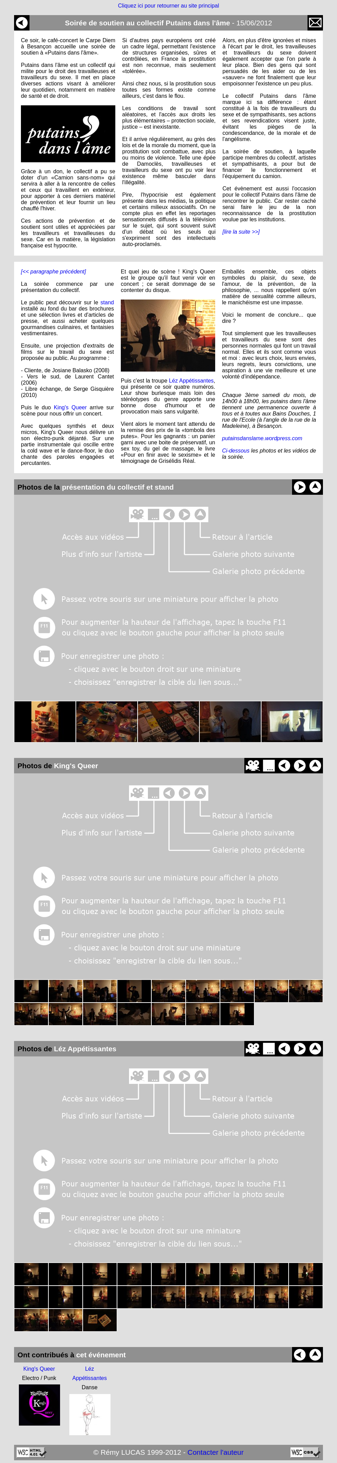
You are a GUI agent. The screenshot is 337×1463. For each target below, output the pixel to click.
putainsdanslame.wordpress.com (262, 438)
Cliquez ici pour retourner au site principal (168, 6)
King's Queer (70, 407)
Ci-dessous (235, 451)
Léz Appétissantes (191, 381)
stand (107, 302)
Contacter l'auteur (215, 1452)
